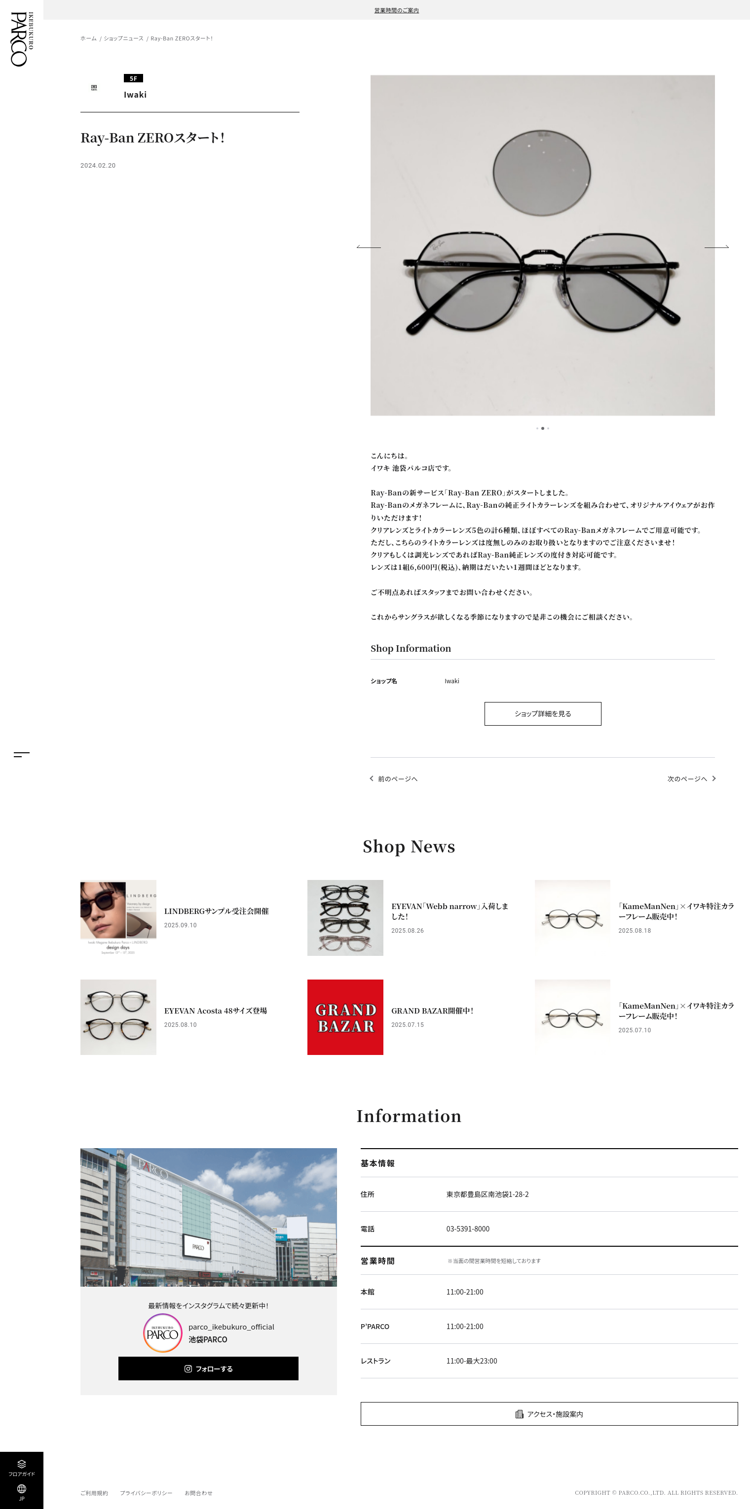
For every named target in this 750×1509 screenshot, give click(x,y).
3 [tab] (548, 428)
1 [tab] (537, 428)
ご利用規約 (94, 1493)
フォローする (214, 1368)
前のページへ (398, 778)
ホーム (88, 38)
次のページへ (688, 778)
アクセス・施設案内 (555, 1414)
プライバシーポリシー (146, 1493)
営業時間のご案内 (397, 10)
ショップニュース (124, 38)
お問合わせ (199, 1493)
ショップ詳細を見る (543, 713)
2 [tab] (542, 428)
